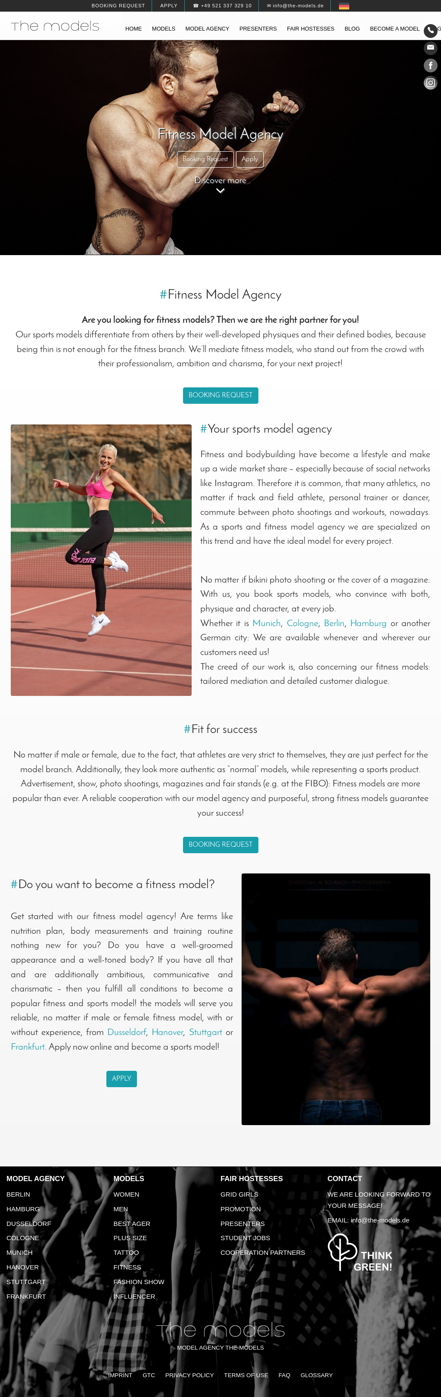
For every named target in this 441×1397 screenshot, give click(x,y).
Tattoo (126, 1252)
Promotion (240, 1209)
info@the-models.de (380, 1220)
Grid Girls (239, 1194)
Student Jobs (245, 1237)
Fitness (127, 1267)
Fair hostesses (310, 28)
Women (127, 1194)
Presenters (258, 28)
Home (133, 28)
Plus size (130, 1237)
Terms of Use (246, 1375)
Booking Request (221, 395)
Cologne (302, 624)
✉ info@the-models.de (295, 5)
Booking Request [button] (205, 159)
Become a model (394, 28)
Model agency (208, 28)
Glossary (317, 1375)
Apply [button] (250, 159)
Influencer (134, 1296)
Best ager (132, 1223)
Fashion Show (139, 1281)
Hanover (167, 1033)
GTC (149, 1375)
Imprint (120, 1375)
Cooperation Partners (262, 1252)
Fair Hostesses (251, 1179)
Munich (266, 624)
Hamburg (368, 624)
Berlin (334, 624)
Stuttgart (205, 1033)
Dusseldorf (126, 1033)
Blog (352, 28)
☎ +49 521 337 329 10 (222, 5)
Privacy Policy (189, 1375)
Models (163, 28)
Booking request (118, 5)
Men (121, 1209)
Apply (168, 5)
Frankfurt (28, 1047)
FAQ (284, 1375)
